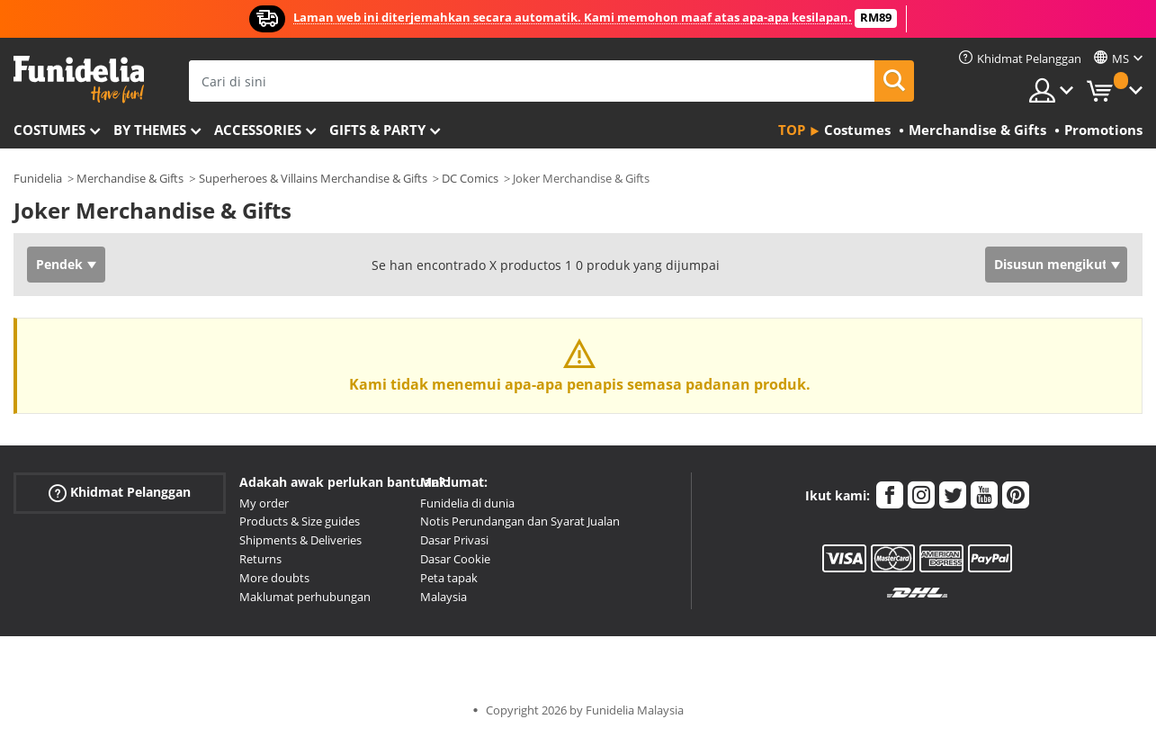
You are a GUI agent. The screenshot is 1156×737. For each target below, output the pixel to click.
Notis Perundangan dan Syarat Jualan (520, 521)
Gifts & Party (377, 130)
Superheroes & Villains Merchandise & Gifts (313, 178)
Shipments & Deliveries (300, 540)
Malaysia (443, 597)
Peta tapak (449, 578)
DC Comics (470, 178)
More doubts (274, 578)
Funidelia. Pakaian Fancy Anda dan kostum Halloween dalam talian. (78, 79)
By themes (149, 130)
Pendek (59, 264)
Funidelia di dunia (467, 503)
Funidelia (37, 178)
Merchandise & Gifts (130, 178)
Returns (260, 559)
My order (264, 503)
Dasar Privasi (454, 540)
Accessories (257, 130)
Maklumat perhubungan (305, 597)
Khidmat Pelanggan (120, 491)
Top (791, 130)
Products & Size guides (299, 521)
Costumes (49, 130)
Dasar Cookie (455, 559)
